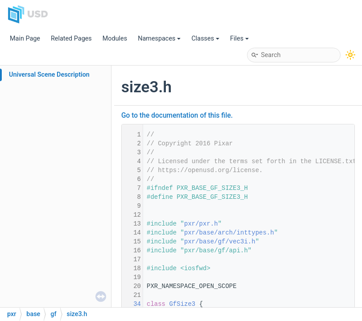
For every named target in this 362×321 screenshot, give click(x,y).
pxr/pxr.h (201, 223)
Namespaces (159, 38)
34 (131, 304)
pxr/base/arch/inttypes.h (229, 232)
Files (239, 38)
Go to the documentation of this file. (177, 115)
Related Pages (71, 38)
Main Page (25, 38)
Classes (205, 38)
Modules (115, 38)
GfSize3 (182, 304)
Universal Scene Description (49, 74)
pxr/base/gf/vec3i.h (219, 241)
